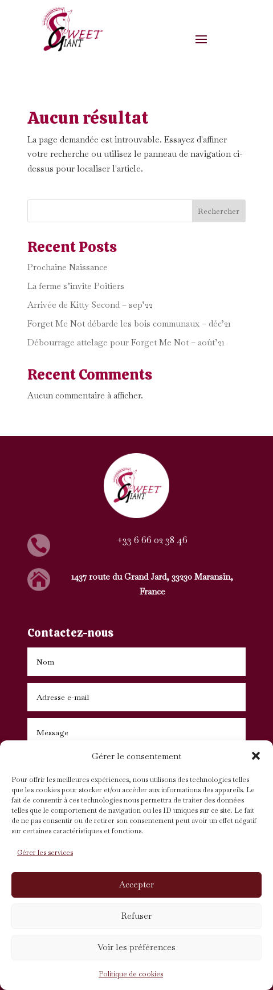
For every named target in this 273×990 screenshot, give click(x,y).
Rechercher (218, 211)
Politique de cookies (131, 974)
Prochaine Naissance (67, 267)
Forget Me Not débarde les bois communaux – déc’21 (129, 323)
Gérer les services (45, 852)
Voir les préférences (136, 947)
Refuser (136, 915)
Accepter (136, 884)
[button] (256, 755)
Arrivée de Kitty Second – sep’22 (90, 304)
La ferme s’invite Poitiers (75, 285)
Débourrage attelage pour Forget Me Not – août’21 (126, 342)
